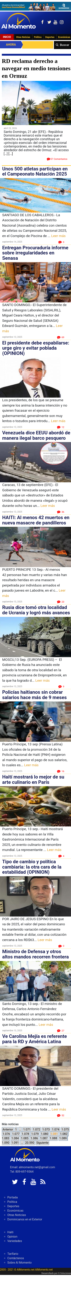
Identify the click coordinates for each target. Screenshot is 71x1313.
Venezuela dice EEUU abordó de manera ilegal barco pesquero (36, 435)
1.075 (65, 1129)
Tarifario (12, 1254)
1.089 (63, 1138)
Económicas (15, 1210)
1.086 (34, 1138)
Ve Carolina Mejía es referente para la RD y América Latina (34, 1038)
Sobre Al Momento (19, 1262)
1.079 (35, 1134)
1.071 (26, 1129)
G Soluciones (64, 1273)
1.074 (55, 1129)
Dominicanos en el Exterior (24, 1219)
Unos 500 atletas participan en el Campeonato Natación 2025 (35, 171)
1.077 (15, 1134)
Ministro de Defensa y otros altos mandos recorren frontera (35, 954)
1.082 (63, 1134)
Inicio (7, 37)
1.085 (24, 1138)
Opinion (12, 1236)
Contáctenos (15, 1258)
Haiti (10, 1232)
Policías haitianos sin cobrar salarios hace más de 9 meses (34, 694)
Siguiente (42, 1142)
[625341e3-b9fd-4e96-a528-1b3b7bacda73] (35, 6)
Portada (12, 1197)
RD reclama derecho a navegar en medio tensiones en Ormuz (36, 68)
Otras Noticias (23, 37)
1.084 (15, 1138)
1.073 (46, 1129)
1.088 (53, 1138)
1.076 (6, 1134)
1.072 (36, 1129)
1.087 (44, 1138)
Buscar (64, 45)
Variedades (14, 1241)
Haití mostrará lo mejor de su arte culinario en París (33, 779)
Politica (37, 37)
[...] (10, 154)
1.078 (25, 1134)
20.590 (29, 1142)
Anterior (8, 1129)
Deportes (49, 37)
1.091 (15, 1142)
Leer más (58, 236)
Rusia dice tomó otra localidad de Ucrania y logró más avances (36, 610)
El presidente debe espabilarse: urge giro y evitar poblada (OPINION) (35, 348)
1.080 (44, 1134)
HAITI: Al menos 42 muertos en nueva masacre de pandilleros (35, 520)
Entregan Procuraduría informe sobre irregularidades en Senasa (35, 253)
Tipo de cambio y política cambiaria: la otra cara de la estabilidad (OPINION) (31, 867)
